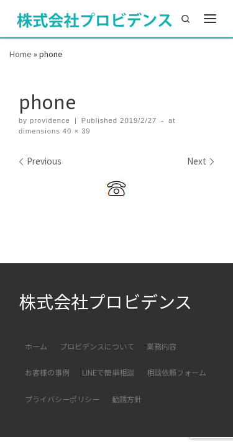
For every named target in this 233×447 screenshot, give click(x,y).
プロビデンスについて (97, 346)
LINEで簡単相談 (108, 372)
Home (20, 54)
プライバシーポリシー (62, 399)
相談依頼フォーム (176, 372)
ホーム (36, 346)
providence (50, 120)
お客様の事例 (47, 372)
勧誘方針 (127, 399)
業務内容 (161, 346)
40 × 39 (75, 131)
